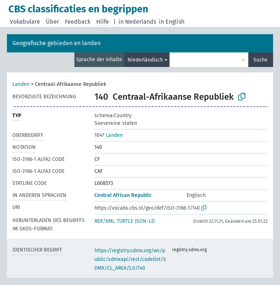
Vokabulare (25, 21)
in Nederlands (137, 21)
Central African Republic (123, 195)
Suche (260, 60)
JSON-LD (145, 221)
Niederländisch (145, 60)
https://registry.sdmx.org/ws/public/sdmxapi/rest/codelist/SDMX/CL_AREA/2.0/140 (130, 259)
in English (171, 21)
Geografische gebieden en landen (56, 43)
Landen (21, 84)
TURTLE (125, 221)
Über (52, 21)
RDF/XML (104, 221)
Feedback (77, 21)
